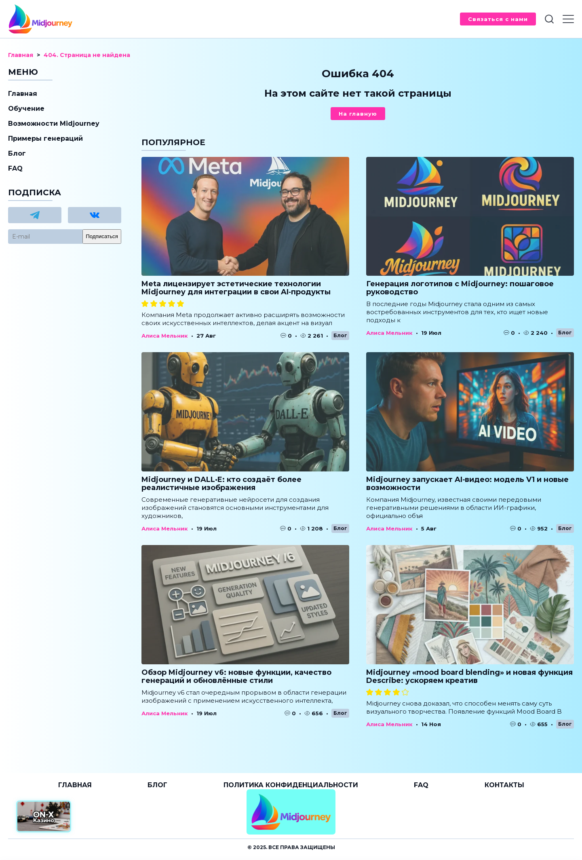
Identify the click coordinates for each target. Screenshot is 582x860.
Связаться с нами (498, 19)
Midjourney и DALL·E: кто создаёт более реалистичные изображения (221, 483)
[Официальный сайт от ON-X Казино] (43, 817)
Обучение (26, 108)
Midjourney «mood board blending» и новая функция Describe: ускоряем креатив (469, 676)
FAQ (15, 168)
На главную (358, 113)
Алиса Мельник (164, 335)
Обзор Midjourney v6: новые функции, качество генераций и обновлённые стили (236, 676)
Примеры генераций (45, 138)
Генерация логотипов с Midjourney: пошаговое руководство (460, 287)
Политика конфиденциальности (291, 785)
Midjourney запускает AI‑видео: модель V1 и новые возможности (467, 483)
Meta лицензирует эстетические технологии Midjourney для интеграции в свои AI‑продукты (236, 287)
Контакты (504, 785)
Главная (22, 93)
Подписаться (102, 236)
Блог (340, 335)
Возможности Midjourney (53, 123)
